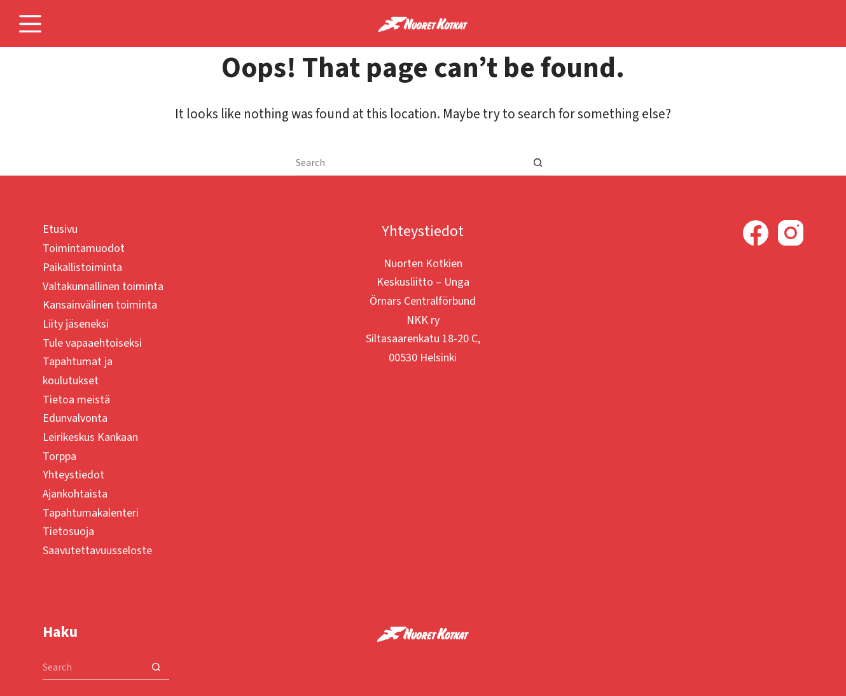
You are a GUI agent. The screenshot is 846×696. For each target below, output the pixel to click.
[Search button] (537, 163)
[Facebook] (755, 233)
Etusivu (60, 229)
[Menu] (30, 24)
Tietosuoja (68, 531)
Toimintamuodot (84, 248)
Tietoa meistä (76, 400)
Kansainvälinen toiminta (100, 305)
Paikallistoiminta (82, 267)
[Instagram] (790, 233)
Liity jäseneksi (76, 324)
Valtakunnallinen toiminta (103, 287)
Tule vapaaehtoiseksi (92, 343)
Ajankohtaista (75, 494)
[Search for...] (410, 163)
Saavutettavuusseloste (97, 551)
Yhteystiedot (73, 475)
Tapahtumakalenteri (91, 513)
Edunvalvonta (75, 418)
